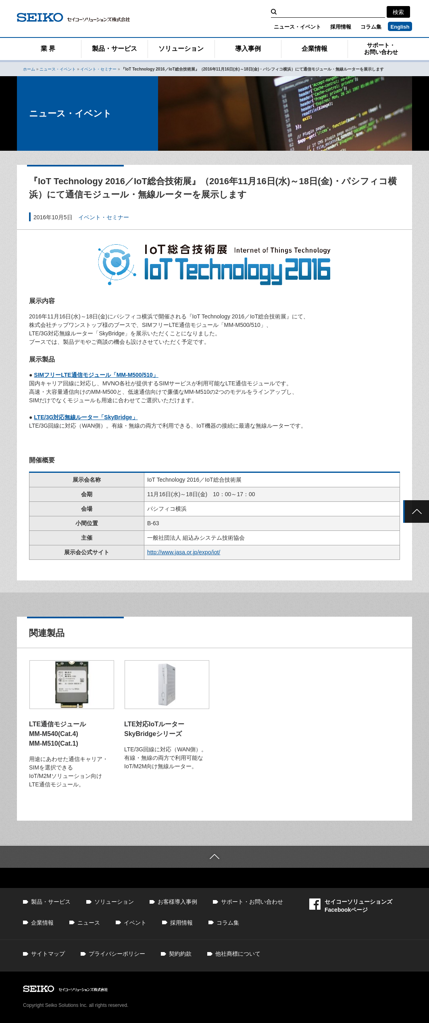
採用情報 (340, 27)
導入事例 (248, 48)
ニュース (88, 922)
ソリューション (181, 48)
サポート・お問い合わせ (381, 48)
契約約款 (180, 953)
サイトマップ (48, 953)
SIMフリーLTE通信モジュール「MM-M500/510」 (96, 375)
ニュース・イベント (297, 27)
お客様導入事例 (177, 901)
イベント (135, 922)
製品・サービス (114, 48)
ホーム (29, 69)
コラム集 (370, 27)
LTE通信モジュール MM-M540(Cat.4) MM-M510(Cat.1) (57, 734)
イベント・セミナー (98, 69)
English (400, 27)
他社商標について (237, 953)
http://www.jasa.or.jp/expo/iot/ (183, 552)
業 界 (48, 48)
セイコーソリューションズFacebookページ (350, 905)
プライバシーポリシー (117, 953)
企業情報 (314, 48)
